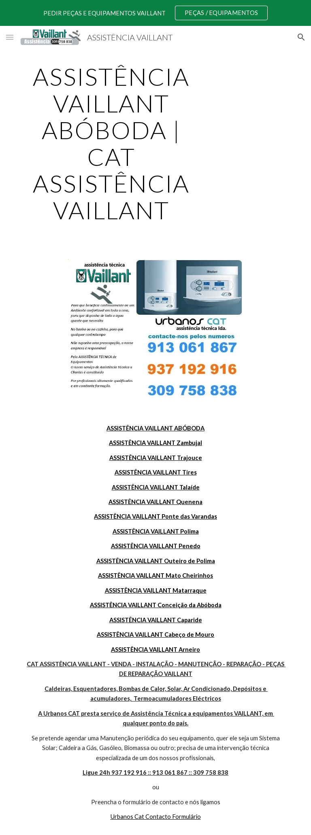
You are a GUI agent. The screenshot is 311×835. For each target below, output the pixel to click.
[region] (155, 13)
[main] (111, 143)
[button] (9, 37)
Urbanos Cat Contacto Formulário (156, 816)
